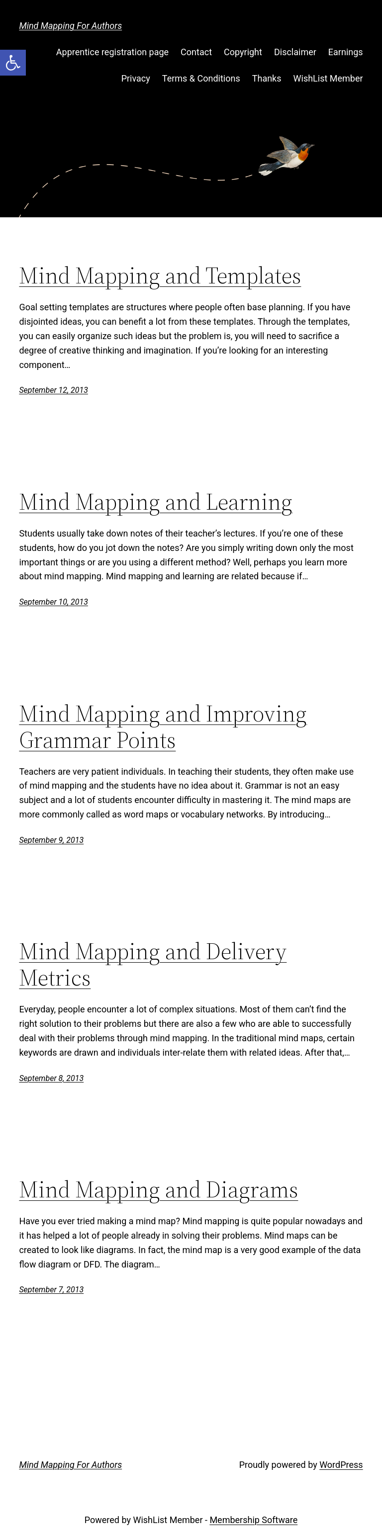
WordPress (341, 1464)
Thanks (267, 78)
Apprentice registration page (112, 52)
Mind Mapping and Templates (160, 275)
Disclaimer (295, 52)
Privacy (135, 78)
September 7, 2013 (51, 1289)
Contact (196, 52)
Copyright (243, 52)
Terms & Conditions (201, 78)
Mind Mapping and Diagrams (158, 1189)
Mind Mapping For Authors (70, 25)
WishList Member (328, 78)
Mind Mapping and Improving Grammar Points (163, 726)
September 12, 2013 (53, 390)
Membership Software (253, 1520)
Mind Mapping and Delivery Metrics (152, 964)
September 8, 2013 (51, 1078)
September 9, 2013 (51, 840)
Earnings (345, 52)
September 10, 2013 (53, 602)
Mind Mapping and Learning (155, 501)
